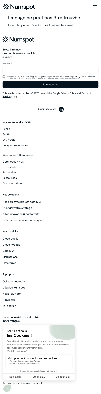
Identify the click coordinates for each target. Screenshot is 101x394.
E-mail (6, 63)
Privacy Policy (68, 93)
